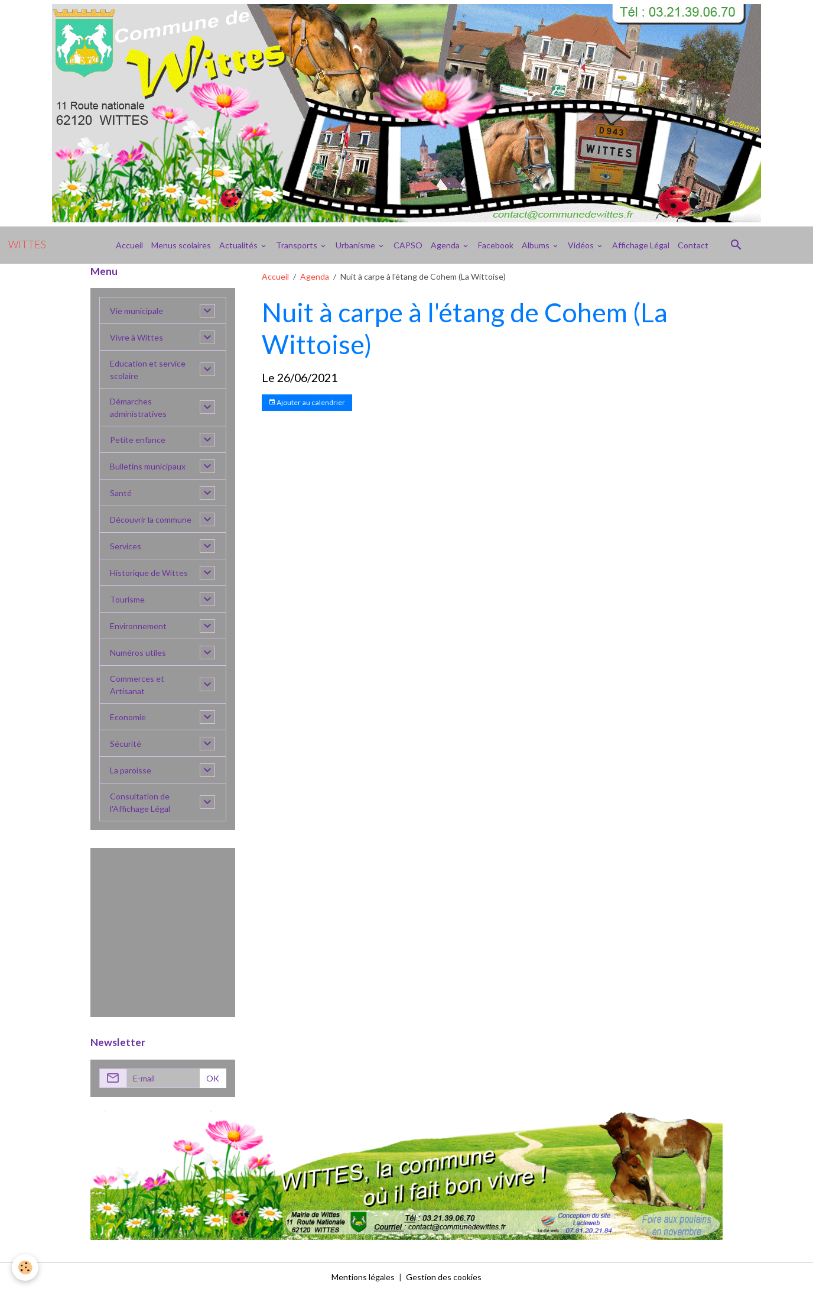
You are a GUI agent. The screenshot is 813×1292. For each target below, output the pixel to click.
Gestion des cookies (444, 1277)
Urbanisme (356, 245)
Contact (693, 245)
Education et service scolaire (148, 369)
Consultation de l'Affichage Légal (140, 802)
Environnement (138, 626)
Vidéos (582, 245)
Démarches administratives (138, 407)
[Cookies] (25, 1267)
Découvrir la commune (150, 519)
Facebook (495, 245)
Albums (536, 245)
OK (212, 1078)
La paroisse (130, 770)
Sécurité (125, 744)
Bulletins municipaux (148, 466)
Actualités (239, 245)
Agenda (446, 245)
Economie (128, 717)
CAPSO (408, 245)
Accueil (129, 245)
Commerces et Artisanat (137, 684)
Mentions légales (363, 1277)
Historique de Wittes (149, 573)
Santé (121, 493)
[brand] (27, 244)
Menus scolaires (181, 245)
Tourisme (127, 599)
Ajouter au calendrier (306, 402)
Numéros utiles (138, 652)
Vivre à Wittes (136, 337)
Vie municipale (136, 311)
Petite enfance (137, 440)
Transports (297, 245)
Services (125, 546)
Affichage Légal (640, 245)
